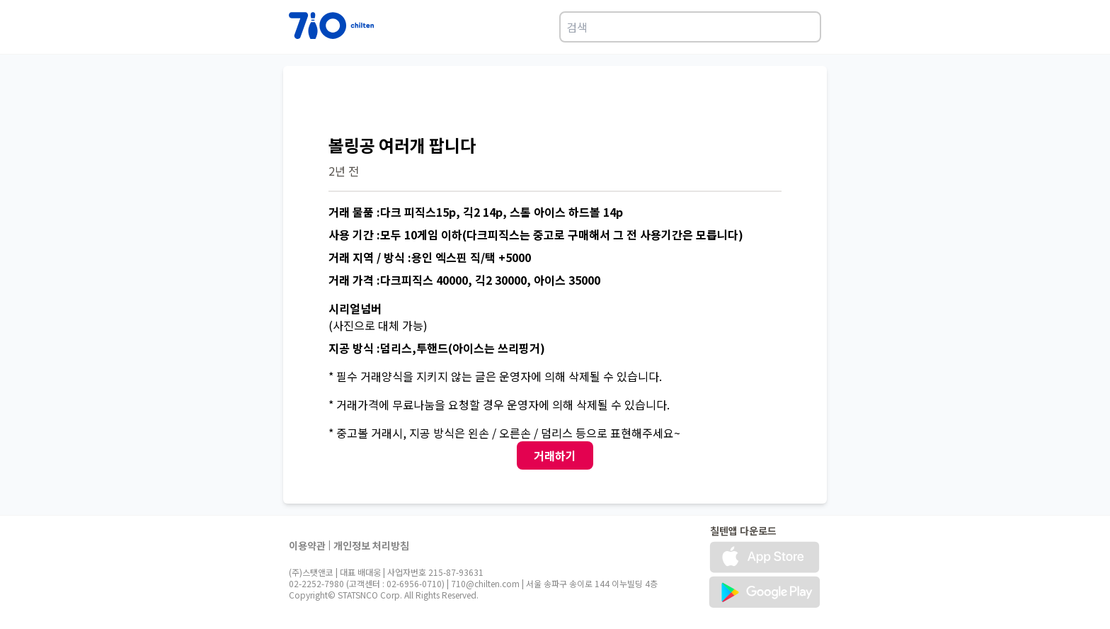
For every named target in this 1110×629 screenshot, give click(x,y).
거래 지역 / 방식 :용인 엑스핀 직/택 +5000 (429, 257)
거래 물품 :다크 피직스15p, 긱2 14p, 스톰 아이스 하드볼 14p (475, 211)
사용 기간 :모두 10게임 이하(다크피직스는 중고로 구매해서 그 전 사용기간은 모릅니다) (535, 234)
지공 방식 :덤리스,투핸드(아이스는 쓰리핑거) (436, 347)
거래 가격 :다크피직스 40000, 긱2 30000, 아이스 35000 (464, 279)
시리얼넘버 (355, 308)
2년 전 (343, 170)
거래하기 (555, 455)
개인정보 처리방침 (371, 545)
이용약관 (307, 545)
